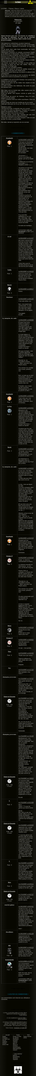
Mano (9, 625)
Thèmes (11, 8)
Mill (9, 945)
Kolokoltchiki (9, 960)
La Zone (18, 2)
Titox (9, 651)
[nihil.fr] (15, 1055)
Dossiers (15, 1040)
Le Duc (9, 406)
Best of (15, 1043)
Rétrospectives (17, 1048)
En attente (16, 1037)
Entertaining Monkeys (16, 1057)
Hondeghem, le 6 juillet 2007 (20, 1028)
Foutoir (4, 1043)
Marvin (9, 285)
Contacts (5, 1037)
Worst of (15, 1044)
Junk (19, 23)
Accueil (7, 1035)
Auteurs (15, 1050)
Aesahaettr (9, 138)
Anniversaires (16, 1047)
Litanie (22, 8)
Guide (4, 1036)
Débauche (18, 20)
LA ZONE (4, 8)
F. (9, 801)
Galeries (5, 1042)
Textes (18, 1035)
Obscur (17, 8)
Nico (9, 882)
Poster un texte (17, 1036)
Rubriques (16, 1039)
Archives (15, 1046)
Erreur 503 (5, 1044)
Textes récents (27, 1036)
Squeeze (15, 1059)
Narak (9, 447)
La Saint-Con (6, 1039)
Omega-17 (9, 556)
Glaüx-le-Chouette (9, 696)
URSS (25, 1037)
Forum (4, 1040)
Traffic (9, 270)
